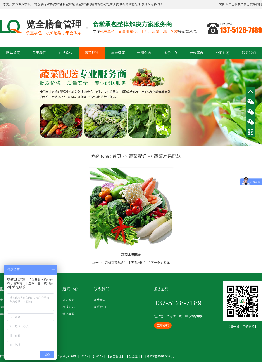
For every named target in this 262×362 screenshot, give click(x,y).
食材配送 (134, 4)
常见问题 (68, 314)
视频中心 (170, 53)
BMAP (84, 356)
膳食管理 (97, 4)
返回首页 (225, 4)
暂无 (161, 262)
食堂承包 (69, 4)
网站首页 (13, 53)
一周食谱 (144, 53)
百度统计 (134, 356)
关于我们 (39, 53)
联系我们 (256, 4)
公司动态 (223, 53)
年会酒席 (118, 53)
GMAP (98, 356)
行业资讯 (68, 307)
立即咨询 (163, 325)
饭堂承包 (82, 4)
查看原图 (137, 262)
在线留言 (240, 4)
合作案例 (196, 53)
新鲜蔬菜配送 (108, 262)
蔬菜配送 (92, 53)
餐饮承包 (56, 4)
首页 (117, 156)
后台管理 (115, 356)
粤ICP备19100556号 (160, 356)
